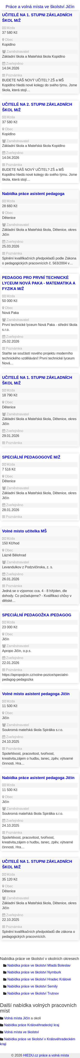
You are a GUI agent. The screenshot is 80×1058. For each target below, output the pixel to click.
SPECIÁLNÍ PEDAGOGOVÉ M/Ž (31, 457)
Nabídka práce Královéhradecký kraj (31, 1025)
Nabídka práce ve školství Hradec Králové (39, 979)
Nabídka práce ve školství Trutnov (33, 993)
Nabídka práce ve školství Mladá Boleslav (38, 965)
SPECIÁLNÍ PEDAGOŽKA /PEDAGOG (36, 615)
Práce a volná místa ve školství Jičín (40, 6)
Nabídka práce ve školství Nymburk (34, 972)
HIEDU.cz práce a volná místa (46, 1055)
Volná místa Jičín (17, 1018)
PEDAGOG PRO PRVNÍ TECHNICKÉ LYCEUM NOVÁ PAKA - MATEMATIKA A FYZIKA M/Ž (38, 283)
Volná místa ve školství (21, 1032)
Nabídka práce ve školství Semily (32, 986)
